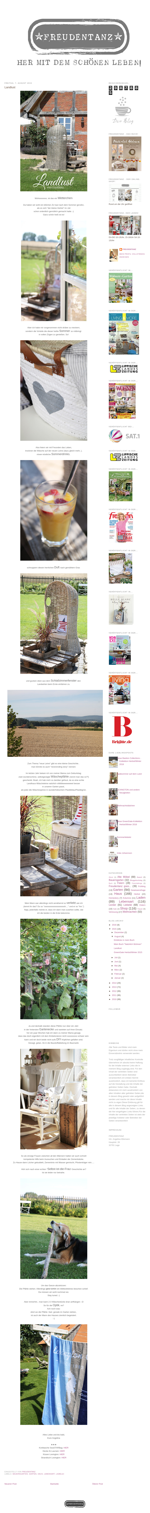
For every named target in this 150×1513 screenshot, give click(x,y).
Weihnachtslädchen (126, 805)
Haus (40, 1474)
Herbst (137, 894)
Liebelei (60, 1474)
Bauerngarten (20, 1474)
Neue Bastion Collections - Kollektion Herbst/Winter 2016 (129, 761)
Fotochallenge (137, 883)
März (117, 970)
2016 (114, 925)
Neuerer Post (11, 1484)
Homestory (114, 898)
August (117, 936)
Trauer (140, 909)
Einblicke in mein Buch (124, 940)
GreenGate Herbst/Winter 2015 (128, 952)
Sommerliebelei (124, 837)
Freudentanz (129, 249)
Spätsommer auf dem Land (129, 774)
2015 (114, 929)
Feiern (120, 883)
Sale (115, 909)
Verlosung (113, 912)
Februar (118, 974)
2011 (114, 995)
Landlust (118, 948)
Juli (116, 957)
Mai (116, 965)
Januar (117, 978)
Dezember (119, 932)
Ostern (142, 905)
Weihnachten (130, 911)
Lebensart (49, 1474)
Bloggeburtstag (136, 880)
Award (139, 877)
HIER (66, 1448)
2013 (114, 987)
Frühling (141, 886)
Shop (124, 908)
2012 (114, 991)
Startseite (54, 1484)
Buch (111, 883)
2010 (114, 999)
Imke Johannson (124, 853)
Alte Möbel (123, 877)
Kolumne (127, 898)
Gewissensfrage (138, 890)
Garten (33, 1474)
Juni (116, 961)
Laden (140, 897)
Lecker (112, 905)
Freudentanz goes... (120, 886)
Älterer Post (97, 1484)
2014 (114, 983)
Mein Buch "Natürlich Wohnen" (128, 944)
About (111, 877)
